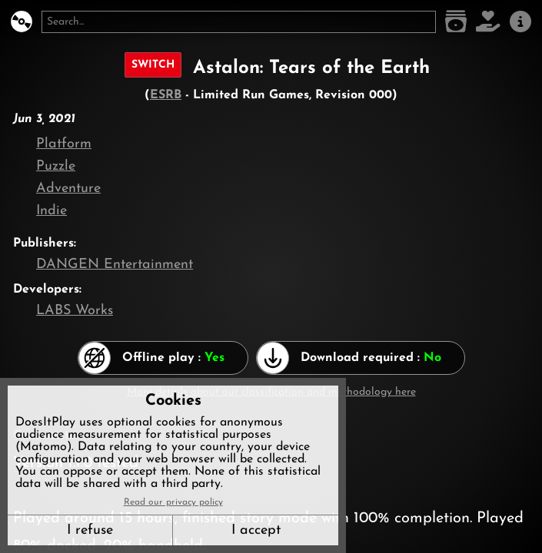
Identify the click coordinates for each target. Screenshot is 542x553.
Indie (51, 211)
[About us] (520, 22)
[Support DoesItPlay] (488, 22)
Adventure (68, 188)
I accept (256, 530)
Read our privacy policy (173, 502)
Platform (63, 144)
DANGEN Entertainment (114, 264)
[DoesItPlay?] (21, 22)
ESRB (165, 95)
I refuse (90, 530)
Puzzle (55, 166)
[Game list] (456, 22)
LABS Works (74, 310)
